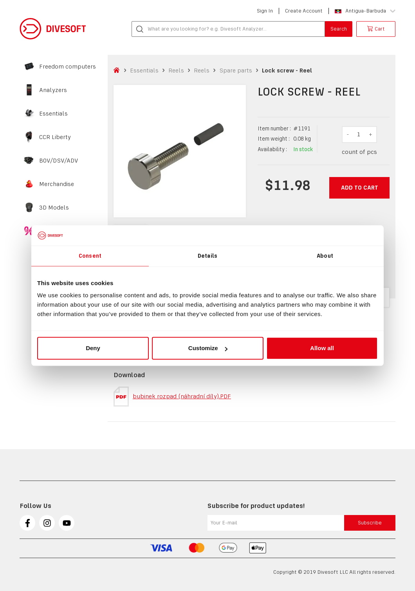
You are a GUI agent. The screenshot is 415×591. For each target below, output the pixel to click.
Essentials (53, 113)
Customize (207, 348)
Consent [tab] (90, 256)
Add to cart (359, 187)
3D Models (54, 207)
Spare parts (235, 70)
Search (338, 29)
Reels (176, 70)
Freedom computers (67, 66)
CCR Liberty (55, 137)
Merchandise (56, 184)
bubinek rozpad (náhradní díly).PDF (172, 397)
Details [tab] (207, 256)
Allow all (322, 348)
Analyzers (53, 90)
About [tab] (325, 256)
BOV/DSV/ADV (58, 160)
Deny (93, 348)
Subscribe (370, 523)
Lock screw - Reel (287, 70)
